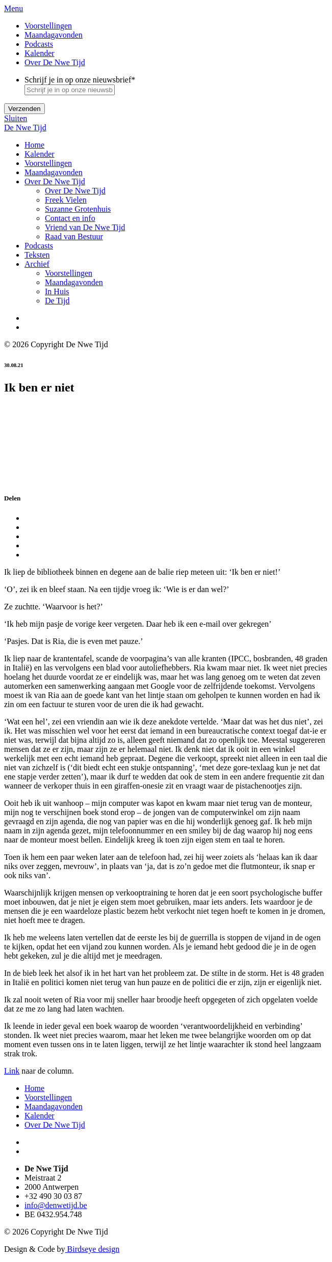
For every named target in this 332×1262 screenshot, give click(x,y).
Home (34, 145)
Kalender (39, 53)
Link (11, 1071)
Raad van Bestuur (74, 236)
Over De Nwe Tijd (54, 62)
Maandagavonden (53, 35)
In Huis (57, 291)
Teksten (37, 254)
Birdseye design (92, 1249)
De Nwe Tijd (25, 127)
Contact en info (70, 218)
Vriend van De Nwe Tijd (85, 227)
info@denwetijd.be (55, 1205)
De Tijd (57, 300)
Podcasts (38, 44)
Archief (36, 264)
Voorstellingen (48, 25)
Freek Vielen (66, 199)
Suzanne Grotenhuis (78, 209)
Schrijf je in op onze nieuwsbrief (79, 79)
